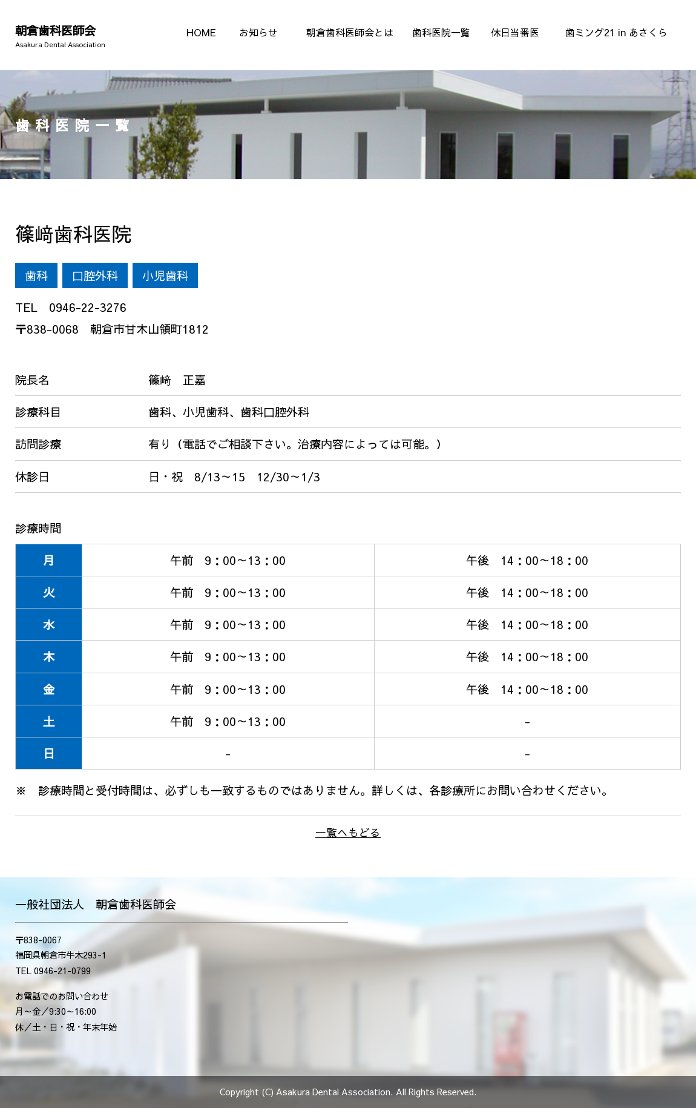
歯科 (36, 275)
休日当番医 (515, 32)
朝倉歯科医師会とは (349, 32)
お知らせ (258, 32)
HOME (201, 32)
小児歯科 (165, 275)
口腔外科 (95, 275)
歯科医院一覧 (441, 32)
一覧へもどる (348, 832)
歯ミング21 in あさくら (616, 32)
